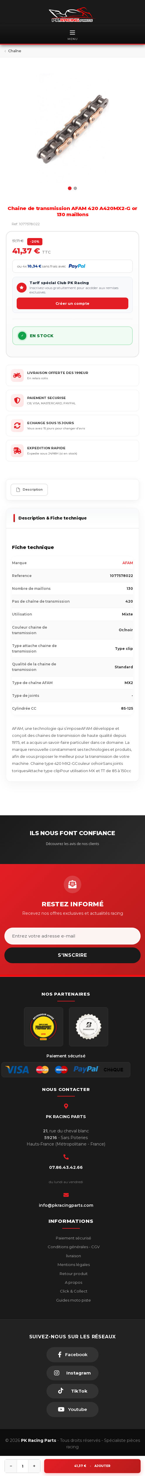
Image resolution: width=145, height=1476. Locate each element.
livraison (73, 1255)
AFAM (127, 563)
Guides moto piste (73, 1300)
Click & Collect (73, 1291)
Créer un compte (72, 303)
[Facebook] (72, 1354)
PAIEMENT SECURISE (46, 398)
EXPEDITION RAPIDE (46, 448)
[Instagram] (72, 1373)
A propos (73, 1282)
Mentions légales (73, 1264)
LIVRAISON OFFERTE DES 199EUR (57, 373)
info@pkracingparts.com (66, 1205)
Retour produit (73, 1273)
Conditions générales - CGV (73, 1246)
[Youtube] (72, 1409)
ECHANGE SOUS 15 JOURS (50, 423)
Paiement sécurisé (73, 1238)
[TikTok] (72, 1391)
